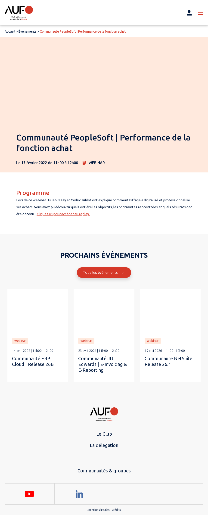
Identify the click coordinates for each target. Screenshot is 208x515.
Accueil (10, 31)
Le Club (104, 434)
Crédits (116, 509)
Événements (28, 31)
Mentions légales (98, 509)
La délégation (104, 445)
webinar (20, 341)
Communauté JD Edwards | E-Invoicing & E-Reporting (102, 364)
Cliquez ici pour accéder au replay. (63, 214)
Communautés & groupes (104, 470)
